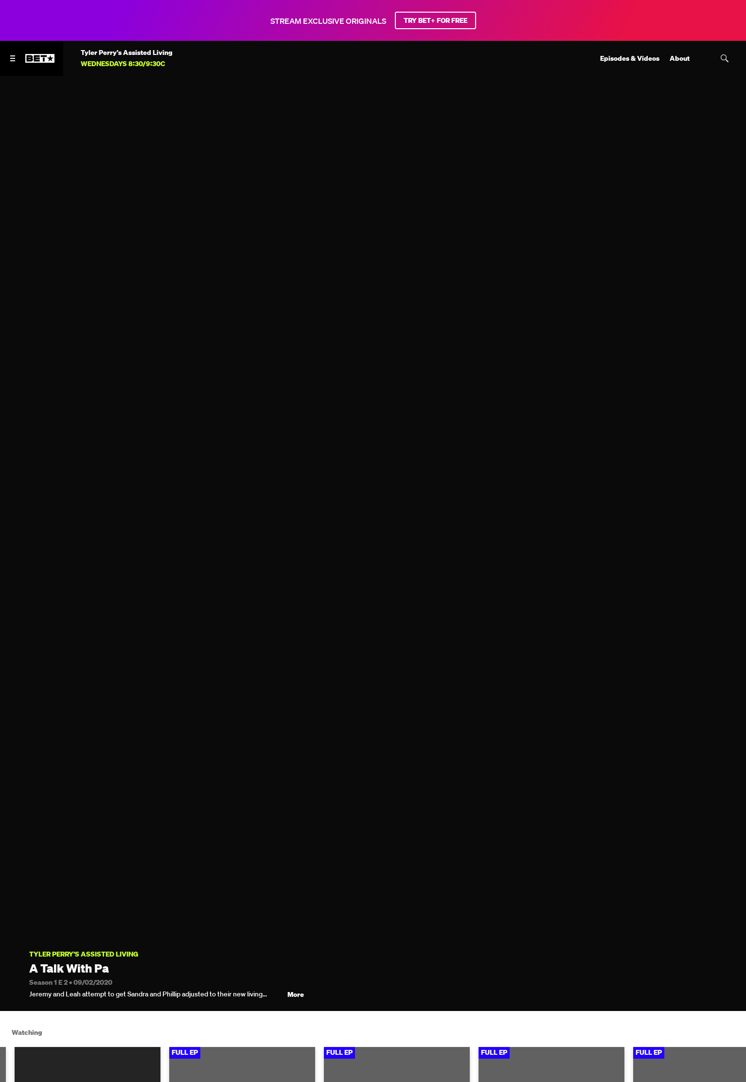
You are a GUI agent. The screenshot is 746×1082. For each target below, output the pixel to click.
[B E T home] (39, 63)
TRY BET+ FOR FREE (435, 20)
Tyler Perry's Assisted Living (83, 954)
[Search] (724, 58)
